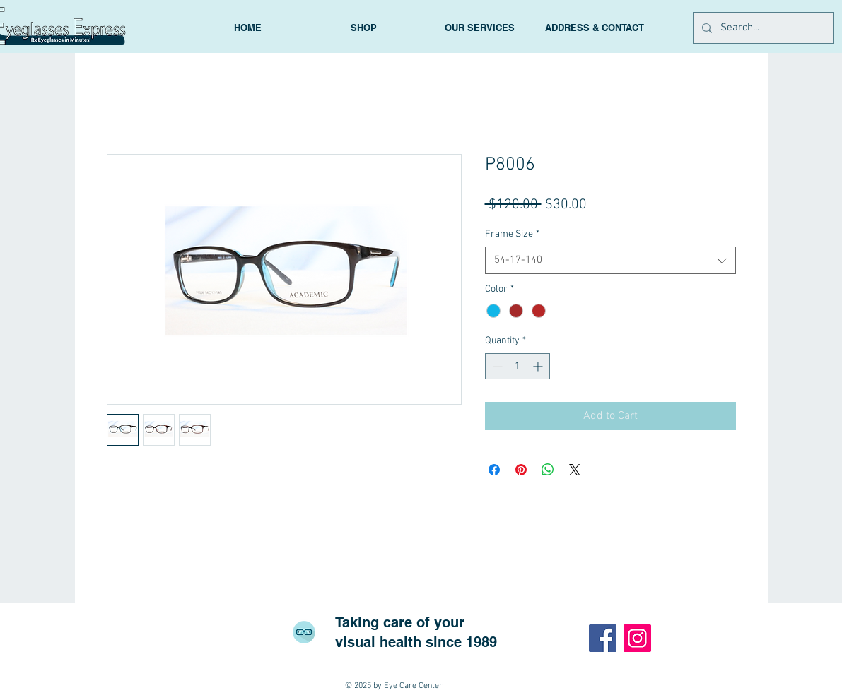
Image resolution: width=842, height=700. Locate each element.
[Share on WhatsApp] (547, 469)
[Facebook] (602, 638)
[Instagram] (637, 638)
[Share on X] (574, 469)
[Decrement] (496, 366)
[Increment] (539, 366)
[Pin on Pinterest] (521, 469)
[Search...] (761, 28)
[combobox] (610, 260)
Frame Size (512, 234)
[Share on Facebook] (494, 469)
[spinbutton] (517, 366)
